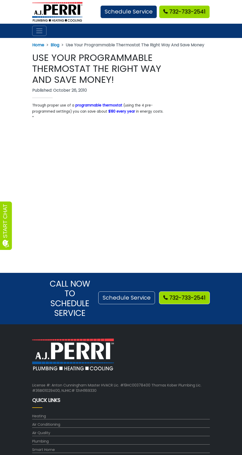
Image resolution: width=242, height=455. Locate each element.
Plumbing (40, 441)
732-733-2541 (184, 12)
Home (38, 45)
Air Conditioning (46, 424)
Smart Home (43, 449)
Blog (55, 45)
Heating (39, 416)
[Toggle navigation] (39, 31)
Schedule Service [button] (129, 12)
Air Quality (41, 432)
